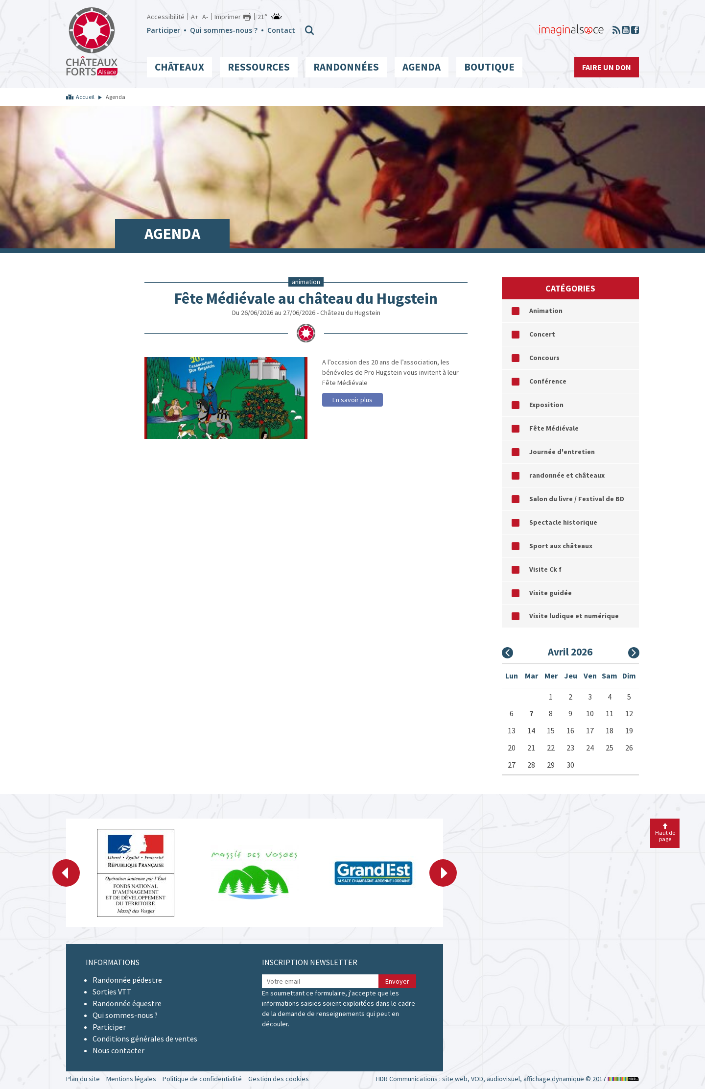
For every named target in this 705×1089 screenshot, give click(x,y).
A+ (194, 16)
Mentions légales (131, 1078)
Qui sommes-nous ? (224, 30)
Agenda (421, 66)
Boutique (489, 66)
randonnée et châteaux (567, 475)
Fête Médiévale (554, 428)
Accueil (85, 96)
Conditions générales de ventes (145, 1038)
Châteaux (179, 66)
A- (205, 16)
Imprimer (227, 16)
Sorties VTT (112, 991)
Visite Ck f (545, 569)
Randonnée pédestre (127, 980)
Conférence (547, 381)
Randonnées (346, 66)
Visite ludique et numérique (574, 615)
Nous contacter (118, 1050)
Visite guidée (550, 592)
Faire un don (606, 67)
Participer (163, 30)
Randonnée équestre (127, 1003)
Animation (546, 310)
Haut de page (665, 833)
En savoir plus (352, 399)
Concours (544, 357)
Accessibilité (166, 16)
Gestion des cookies (278, 1078)
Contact (281, 30)
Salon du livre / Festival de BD (576, 498)
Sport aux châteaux (560, 545)
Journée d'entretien (562, 451)
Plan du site (83, 1078)
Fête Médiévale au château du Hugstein (306, 298)
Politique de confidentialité (202, 1078)
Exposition (546, 404)
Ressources (259, 66)
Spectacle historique (563, 522)
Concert (542, 334)
